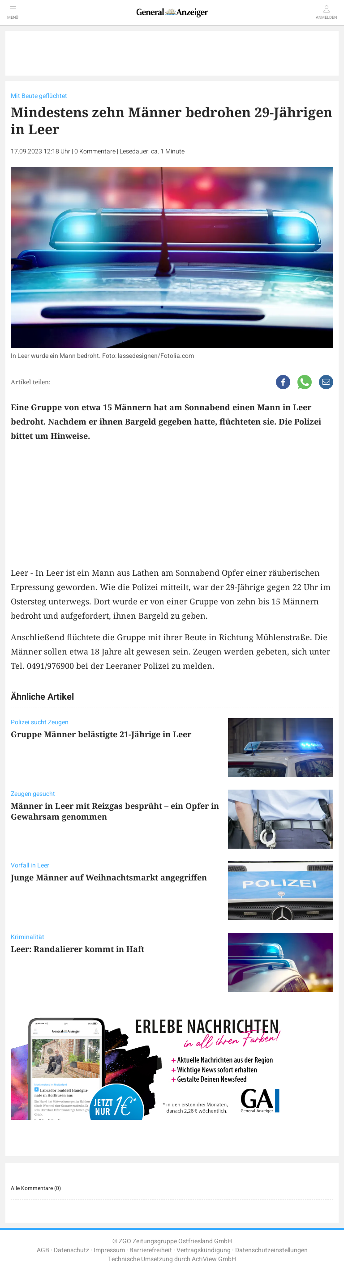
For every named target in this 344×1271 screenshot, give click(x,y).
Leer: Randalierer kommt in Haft (77, 949)
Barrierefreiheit (150, 1250)
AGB (43, 1250)
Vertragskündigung (203, 1250)
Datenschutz (71, 1250)
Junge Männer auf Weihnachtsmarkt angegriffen (109, 877)
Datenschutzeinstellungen (271, 1250)
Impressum (109, 1250)
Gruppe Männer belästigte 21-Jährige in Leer (101, 734)
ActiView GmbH (214, 1259)
